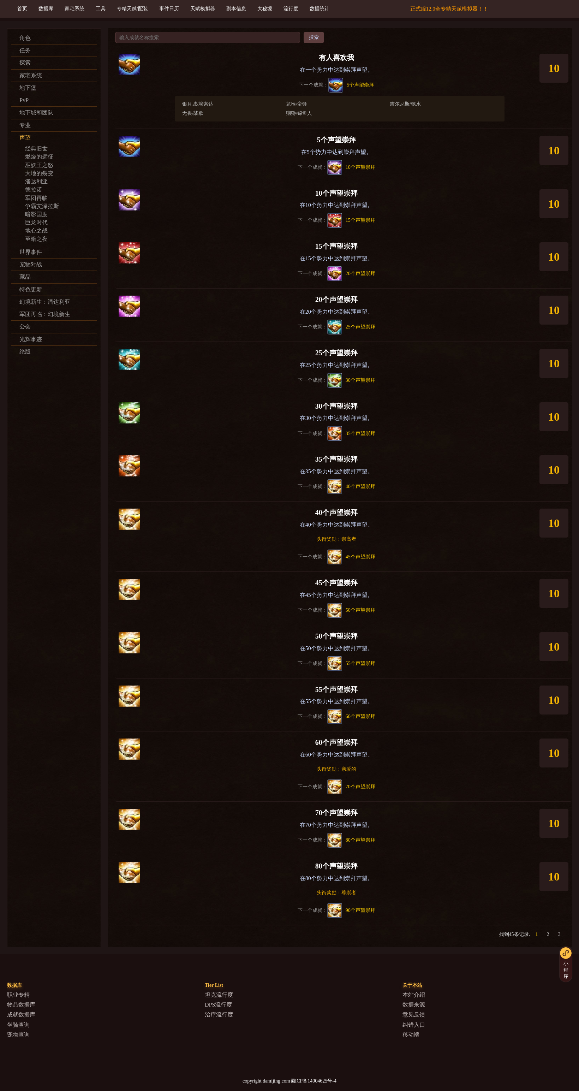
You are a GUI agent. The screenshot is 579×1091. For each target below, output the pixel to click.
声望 (25, 138)
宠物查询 (18, 1035)
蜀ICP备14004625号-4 (313, 1081)
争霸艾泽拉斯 (42, 206)
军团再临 (36, 198)
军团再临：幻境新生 (44, 314)
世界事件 (30, 252)
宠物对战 (30, 264)
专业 (25, 125)
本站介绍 (413, 995)
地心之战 (36, 230)
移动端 (410, 1035)
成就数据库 (21, 1015)
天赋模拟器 (202, 8)
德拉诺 (33, 189)
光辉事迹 (30, 339)
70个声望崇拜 (336, 813)
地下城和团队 (36, 112)
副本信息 (236, 8)
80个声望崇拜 (336, 866)
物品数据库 (21, 1005)
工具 (101, 8)
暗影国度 (36, 214)
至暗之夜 (36, 239)
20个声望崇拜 (336, 299)
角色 (25, 38)
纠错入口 (413, 1025)
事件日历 (169, 8)
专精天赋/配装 (132, 8)
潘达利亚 (36, 181)
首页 (22, 8)
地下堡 (27, 88)
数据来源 (413, 1005)
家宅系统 (74, 8)
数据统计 (319, 8)
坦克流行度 (219, 995)
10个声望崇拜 (336, 193)
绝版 (25, 352)
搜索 (314, 37)
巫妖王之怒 (39, 165)
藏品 (25, 277)
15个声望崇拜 (336, 246)
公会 (25, 327)
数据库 (45, 8)
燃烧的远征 (39, 157)
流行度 (290, 8)
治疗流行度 (219, 1015)
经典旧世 (36, 149)
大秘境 (264, 8)
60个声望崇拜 (336, 742)
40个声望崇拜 (336, 512)
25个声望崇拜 (336, 353)
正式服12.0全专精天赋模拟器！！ (449, 9)
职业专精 (18, 995)
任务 (25, 50)
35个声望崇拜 (336, 459)
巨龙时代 (36, 222)
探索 (25, 63)
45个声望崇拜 (336, 583)
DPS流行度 (218, 1005)
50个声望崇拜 (336, 636)
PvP (24, 100)
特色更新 (30, 289)
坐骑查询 (18, 1025)
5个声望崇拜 (336, 140)
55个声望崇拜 (336, 689)
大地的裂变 (39, 173)
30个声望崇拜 (336, 406)
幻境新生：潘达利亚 (44, 302)
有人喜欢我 (336, 57)
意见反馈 (413, 1015)
